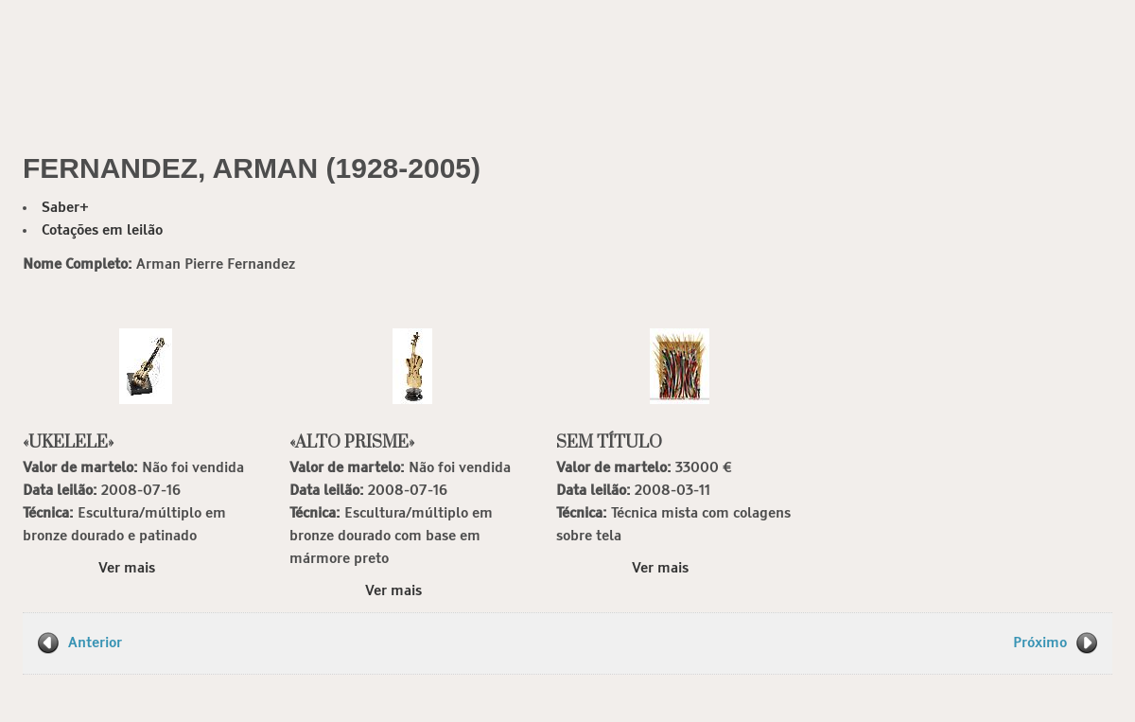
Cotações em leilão (102, 230)
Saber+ (65, 208)
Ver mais (126, 568)
